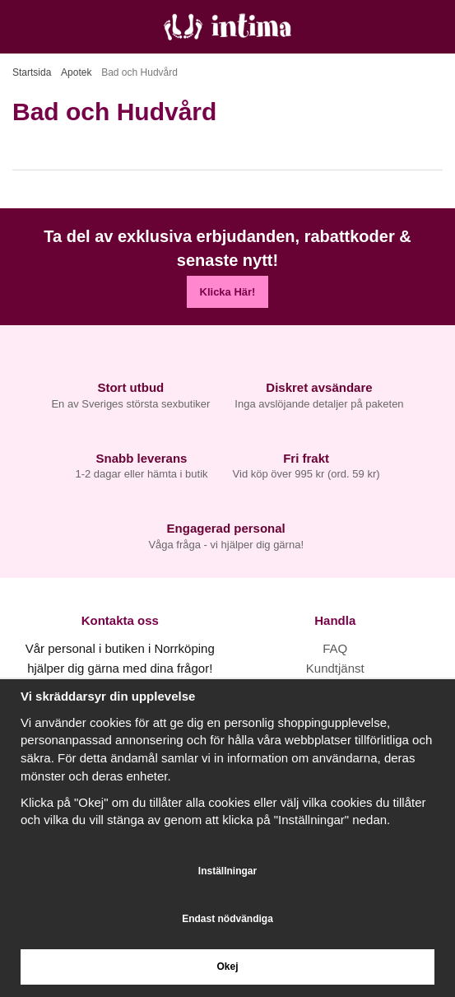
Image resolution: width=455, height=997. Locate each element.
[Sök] (55, 27)
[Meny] (18, 27)
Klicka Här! (228, 292)
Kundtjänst (335, 668)
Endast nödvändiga (227, 919)
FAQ (335, 648)
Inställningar (227, 871)
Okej (227, 966)
